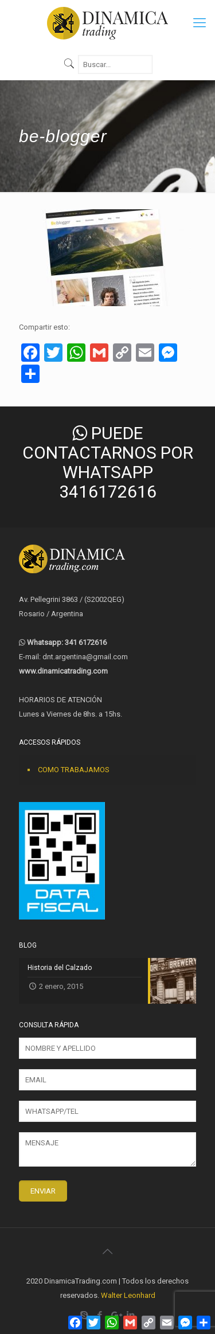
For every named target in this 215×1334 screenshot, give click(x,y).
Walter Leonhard (128, 1295)
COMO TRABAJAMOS (74, 769)
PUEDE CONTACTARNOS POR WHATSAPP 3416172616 (107, 462)
